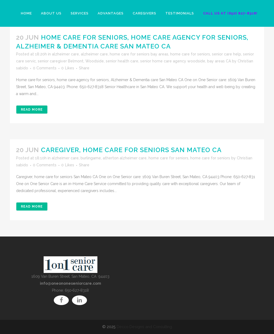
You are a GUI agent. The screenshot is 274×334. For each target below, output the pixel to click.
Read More (32, 109)
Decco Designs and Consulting (144, 326)
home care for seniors (190, 54)
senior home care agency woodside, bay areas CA (185, 61)
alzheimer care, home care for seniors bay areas (124, 54)
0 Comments (44, 68)
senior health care (122, 61)
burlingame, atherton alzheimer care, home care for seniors (134, 158)
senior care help (226, 54)
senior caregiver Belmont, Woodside (71, 61)
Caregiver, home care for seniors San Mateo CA (131, 150)
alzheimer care (65, 54)
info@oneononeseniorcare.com (70, 283)
